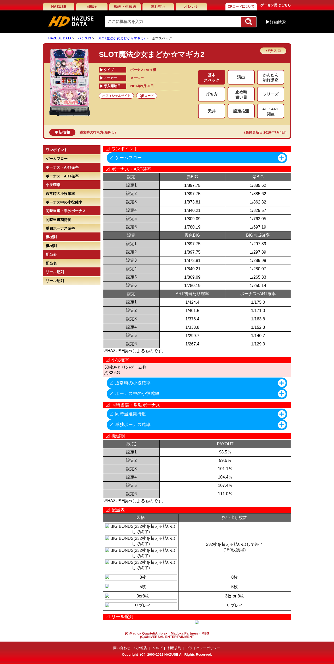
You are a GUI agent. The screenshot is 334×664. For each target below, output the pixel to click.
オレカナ (191, 6)
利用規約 (174, 648)
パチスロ (84, 38)
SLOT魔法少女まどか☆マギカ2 (122, 38)
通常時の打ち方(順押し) (98, 132)
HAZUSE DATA (59, 38)
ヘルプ (157, 648)
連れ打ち (158, 6)
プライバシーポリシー (203, 648)
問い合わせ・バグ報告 (130, 648)
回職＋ (91, 6)
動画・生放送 (125, 6)
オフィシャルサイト (116, 96)
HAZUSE (58, 6)
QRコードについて (241, 6)
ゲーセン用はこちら (275, 5)
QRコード (147, 96)
